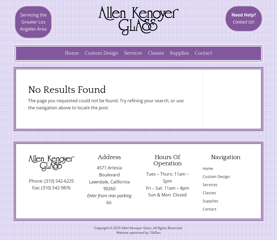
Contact (203, 53)
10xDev (155, 232)
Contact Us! (243, 22)
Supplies (179, 53)
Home (72, 53)
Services (133, 53)
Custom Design (101, 53)
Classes (156, 53)
